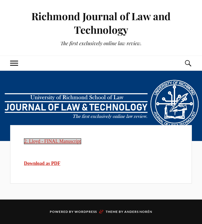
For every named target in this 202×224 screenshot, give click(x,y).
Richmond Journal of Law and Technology (101, 22)
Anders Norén (138, 212)
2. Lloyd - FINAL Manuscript (52, 141)
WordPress (86, 212)
